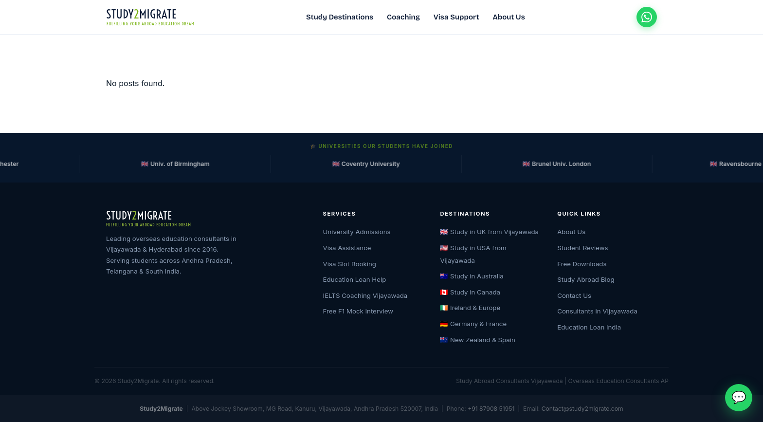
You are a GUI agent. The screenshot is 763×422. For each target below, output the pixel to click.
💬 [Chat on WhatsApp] (738, 397)
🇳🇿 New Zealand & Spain (477, 340)
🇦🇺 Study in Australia (471, 276)
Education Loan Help (354, 279)
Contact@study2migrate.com (582, 408)
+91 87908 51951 (491, 408)
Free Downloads (581, 264)
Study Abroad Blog (586, 279)
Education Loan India (589, 327)
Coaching (403, 17)
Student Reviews (582, 248)
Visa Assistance (347, 248)
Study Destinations (339, 17)
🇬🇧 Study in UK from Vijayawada (489, 232)
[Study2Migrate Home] (150, 17)
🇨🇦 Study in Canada (470, 292)
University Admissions (357, 232)
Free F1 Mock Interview (358, 311)
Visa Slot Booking (349, 264)
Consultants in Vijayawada (597, 311)
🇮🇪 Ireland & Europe (470, 308)
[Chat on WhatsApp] (646, 17)
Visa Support (456, 17)
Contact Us (574, 295)
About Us (509, 17)
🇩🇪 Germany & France (473, 324)
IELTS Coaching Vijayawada (365, 295)
